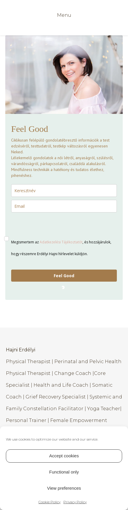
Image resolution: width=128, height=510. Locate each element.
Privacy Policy (75, 502)
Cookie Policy (49, 502)
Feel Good (64, 275)
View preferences (64, 488)
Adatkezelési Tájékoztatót (61, 242)
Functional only (64, 471)
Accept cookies (64, 455)
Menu (64, 15)
